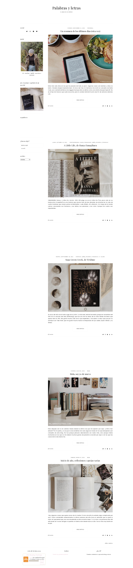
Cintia (31, 557)
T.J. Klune (102, 256)
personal (90, 28)
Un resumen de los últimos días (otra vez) (80, 31)
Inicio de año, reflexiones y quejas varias (80, 460)
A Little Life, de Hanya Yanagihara (80, 145)
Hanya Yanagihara (85, 142)
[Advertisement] (80, 126)
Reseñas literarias (102, 142)
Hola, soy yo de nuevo (80, 374)
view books (42, 564)
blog (88, 371)
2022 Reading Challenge (34, 555)
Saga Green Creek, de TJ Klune (80, 259)
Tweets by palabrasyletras (60, 554)
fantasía (78, 256)
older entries (109, 543)
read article (80, 100)
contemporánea (74, 142)
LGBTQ (93, 142)
